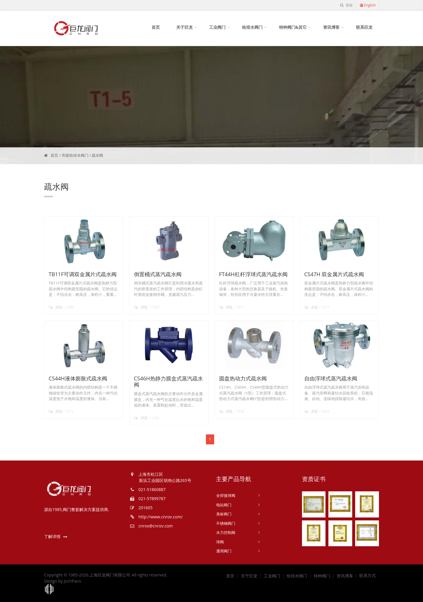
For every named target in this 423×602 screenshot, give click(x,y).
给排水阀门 (252, 27)
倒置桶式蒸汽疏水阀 (158, 274)
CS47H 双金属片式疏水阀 (334, 274)
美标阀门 (223, 514)
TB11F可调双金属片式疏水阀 (83, 274)
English (367, 5)
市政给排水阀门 (75, 155)
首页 (156, 27)
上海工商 (49, 589)
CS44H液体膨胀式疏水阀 (78, 378)
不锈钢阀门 (225, 523)
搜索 (346, 5)
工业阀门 (217, 27)
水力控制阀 (225, 532)
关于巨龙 (184, 27)
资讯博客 (331, 27)
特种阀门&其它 (293, 27)
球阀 (220, 541)
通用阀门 (223, 551)
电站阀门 (223, 504)
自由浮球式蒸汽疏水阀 (330, 378)
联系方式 (367, 576)
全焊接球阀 (225, 495)
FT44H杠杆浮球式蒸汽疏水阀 (253, 274)
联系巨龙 (364, 27)
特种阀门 (322, 576)
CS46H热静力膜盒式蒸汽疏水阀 (168, 381)
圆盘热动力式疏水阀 (243, 378)
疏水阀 (97, 155)
